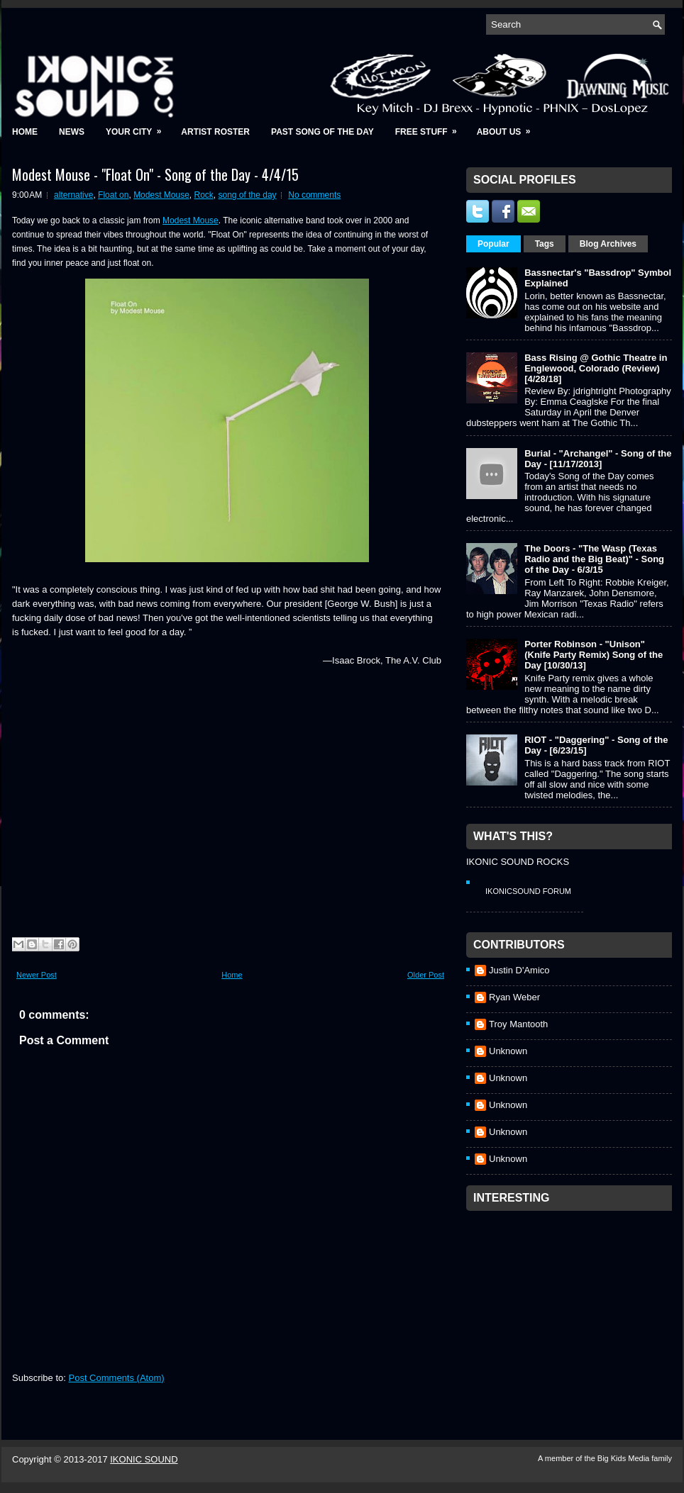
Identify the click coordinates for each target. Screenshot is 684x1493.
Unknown (508, 1051)
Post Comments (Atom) (117, 1377)
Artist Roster (215, 132)
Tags (544, 244)
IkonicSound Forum (528, 891)
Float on (113, 195)
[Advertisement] (572, 1306)
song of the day (248, 195)
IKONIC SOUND (143, 1459)
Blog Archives (608, 244)
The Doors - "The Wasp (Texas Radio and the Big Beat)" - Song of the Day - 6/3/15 (594, 559)
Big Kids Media (624, 1458)
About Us (508, 127)
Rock (204, 195)
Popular (493, 244)
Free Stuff (430, 127)
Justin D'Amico (519, 970)
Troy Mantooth (518, 1024)
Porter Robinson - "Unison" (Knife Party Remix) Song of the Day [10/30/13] (593, 655)
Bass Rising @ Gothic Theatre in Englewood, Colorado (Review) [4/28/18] (595, 368)
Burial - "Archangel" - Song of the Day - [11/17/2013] (597, 458)
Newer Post (36, 975)
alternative (73, 195)
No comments (314, 195)
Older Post (425, 975)
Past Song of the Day (322, 132)
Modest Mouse (161, 195)
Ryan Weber (514, 997)
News (71, 132)
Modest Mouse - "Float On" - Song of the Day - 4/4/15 (155, 174)
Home (25, 132)
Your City (138, 127)
